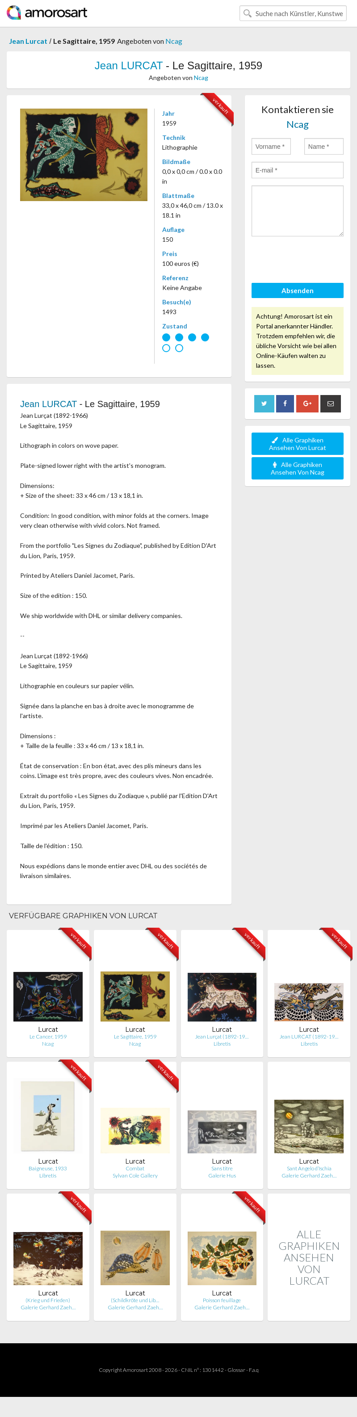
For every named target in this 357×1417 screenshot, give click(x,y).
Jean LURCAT (129, 65)
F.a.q (254, 1370)
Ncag (173, 41)
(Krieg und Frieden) (47, 1300)
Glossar (236, 1370)
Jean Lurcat (28, 41)
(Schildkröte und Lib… (135, 1300)
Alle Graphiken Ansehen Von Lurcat (297, 443)
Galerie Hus (222, 1175)
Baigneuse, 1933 (48, 1168)
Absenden (297, 290)
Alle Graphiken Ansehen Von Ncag (297, 468)
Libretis (222, 1043)
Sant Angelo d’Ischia (309, 1168)
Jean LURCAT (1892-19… (309, 1036)
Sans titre (222, 1168)
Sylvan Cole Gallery (135, 1175)
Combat (135, 1168)
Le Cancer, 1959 (48, 1036)
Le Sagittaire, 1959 (135, 1036)
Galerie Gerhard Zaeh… (308, 1175)
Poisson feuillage (222, 1300)
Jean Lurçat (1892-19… (221, 1036)
